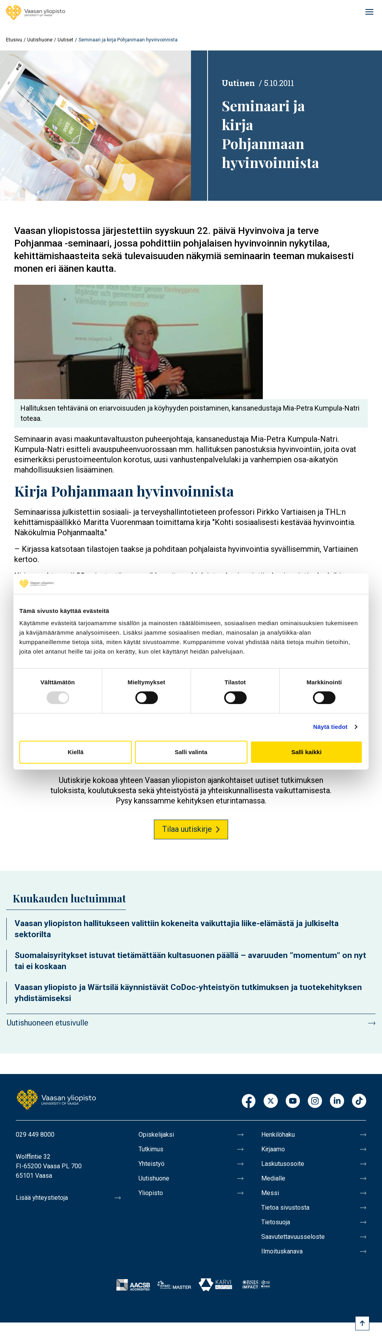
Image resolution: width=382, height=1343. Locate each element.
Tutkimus (151, 1149)
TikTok (359, 1101)
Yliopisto (151, 1193)
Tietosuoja (275, 1222)
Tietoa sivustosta (285, 1207)
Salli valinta (191, 752)
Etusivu (14, 40)
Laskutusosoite (282, 1163)
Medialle (273, 1178)
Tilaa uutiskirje (187, 829)
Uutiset (65, 40)
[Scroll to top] (362, 1323)
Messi (270, 1193)
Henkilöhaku (278, 1134)
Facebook (249, 1101)
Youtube (293, 1101)
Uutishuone (39, 40)
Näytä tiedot (330, 726)
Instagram (315, 1101)
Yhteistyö (152, 1163)
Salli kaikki (306, 752)
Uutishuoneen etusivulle (47, 1022)
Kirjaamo (273, 1149)
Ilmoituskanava (282, 1251)
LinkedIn (337, 1101)
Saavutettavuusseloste (293, 1236)
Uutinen (238, 83)
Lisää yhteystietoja (42, 1197)
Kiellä (75, 752)
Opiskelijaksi (156, 1134)
